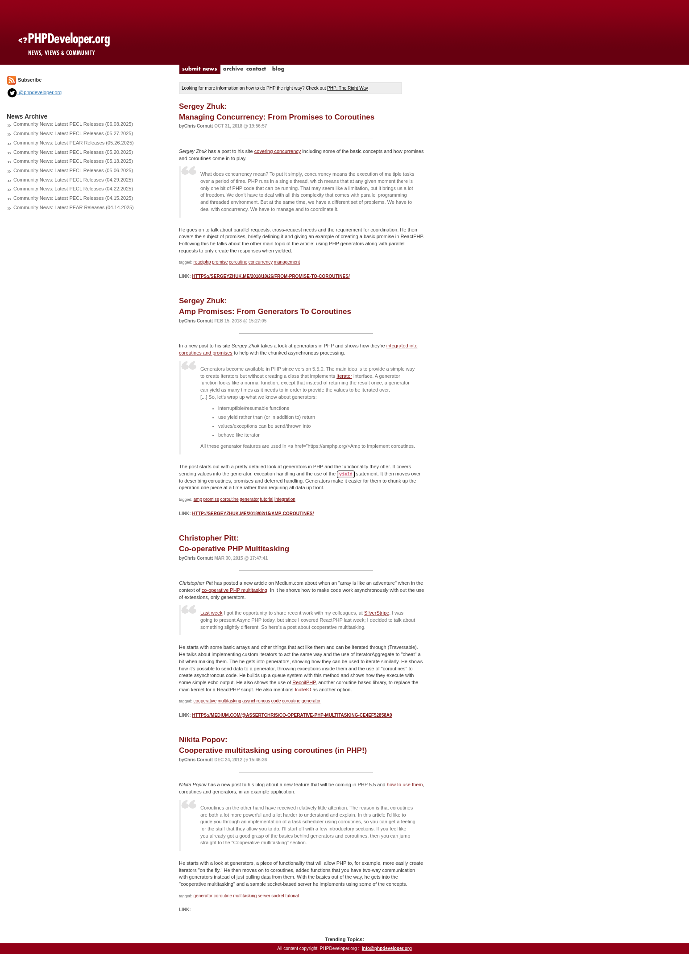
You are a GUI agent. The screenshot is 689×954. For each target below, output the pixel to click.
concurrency (261, 262)
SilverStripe (376, 612)
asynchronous (256, 700)
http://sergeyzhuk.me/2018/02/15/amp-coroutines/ (253, 513)
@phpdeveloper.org (34, 92)
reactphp (202, 262)
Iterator (344, 376)
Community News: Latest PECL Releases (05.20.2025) (73, 152)
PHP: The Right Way (347, 88)
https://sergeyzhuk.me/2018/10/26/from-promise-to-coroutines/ (270, 276)
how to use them (405, 784)
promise (220, 262)
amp (198, 499)
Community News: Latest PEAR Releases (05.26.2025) (73, 142)
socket (277, 895)
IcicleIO (303, 689)
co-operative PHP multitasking (234, 590)
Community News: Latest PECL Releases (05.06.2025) (73, 170)
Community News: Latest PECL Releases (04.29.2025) (73, 179)
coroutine (238, 262)
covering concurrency (277, 151)
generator (249, 499)
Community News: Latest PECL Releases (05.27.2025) (73, 133)
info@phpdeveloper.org (387, 948)
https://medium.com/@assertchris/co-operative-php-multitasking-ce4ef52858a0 (292, 715)
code (276, 700)
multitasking (229, 700)
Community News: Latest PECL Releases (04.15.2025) (73, 198)
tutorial (267, 499)
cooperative (205, 700)
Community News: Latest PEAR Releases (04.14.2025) (73, 207)
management (287, 262)
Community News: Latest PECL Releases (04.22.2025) (73, 188)
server (264, 895)
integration (284, 499)
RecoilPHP (303, 682)
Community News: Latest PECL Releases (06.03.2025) (73, 124)
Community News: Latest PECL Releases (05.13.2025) (73, 161)
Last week (211, 612)
